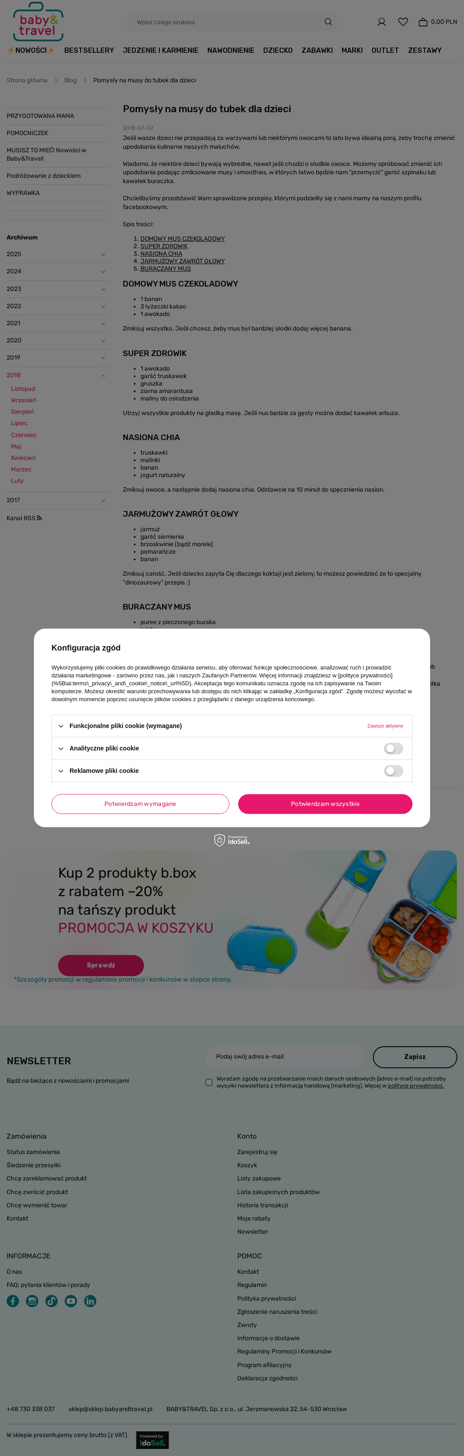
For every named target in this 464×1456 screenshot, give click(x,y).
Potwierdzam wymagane (140, 804)
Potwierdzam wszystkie (325, 804)
